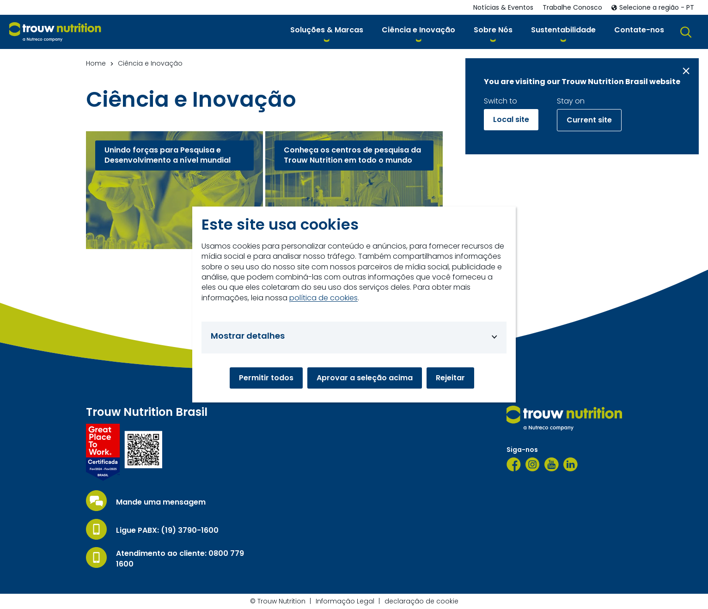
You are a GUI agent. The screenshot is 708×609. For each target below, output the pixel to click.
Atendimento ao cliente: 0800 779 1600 (180, 558)
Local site (511, 119)
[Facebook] (514, 464)
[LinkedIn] (570, 464)
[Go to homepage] (55, 32)
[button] (326, 32)
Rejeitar (450, 377)
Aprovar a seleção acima (365, 377)
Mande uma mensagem (161, 502)
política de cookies (323, 298)
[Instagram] (532, 464)
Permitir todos (266, 377)
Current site (589, 120)
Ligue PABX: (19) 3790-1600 (167, 530)
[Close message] (686, 71)
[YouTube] (551, 464)
